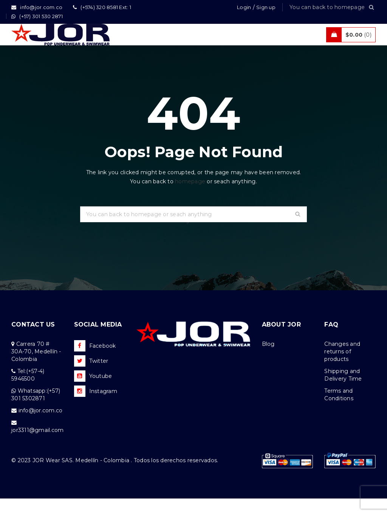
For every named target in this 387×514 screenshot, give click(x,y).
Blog (268, 359)
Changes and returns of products (342, 367)
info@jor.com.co (41, 426)
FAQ (331, 340)
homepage (190, 197)
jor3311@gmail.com (37, 445)
